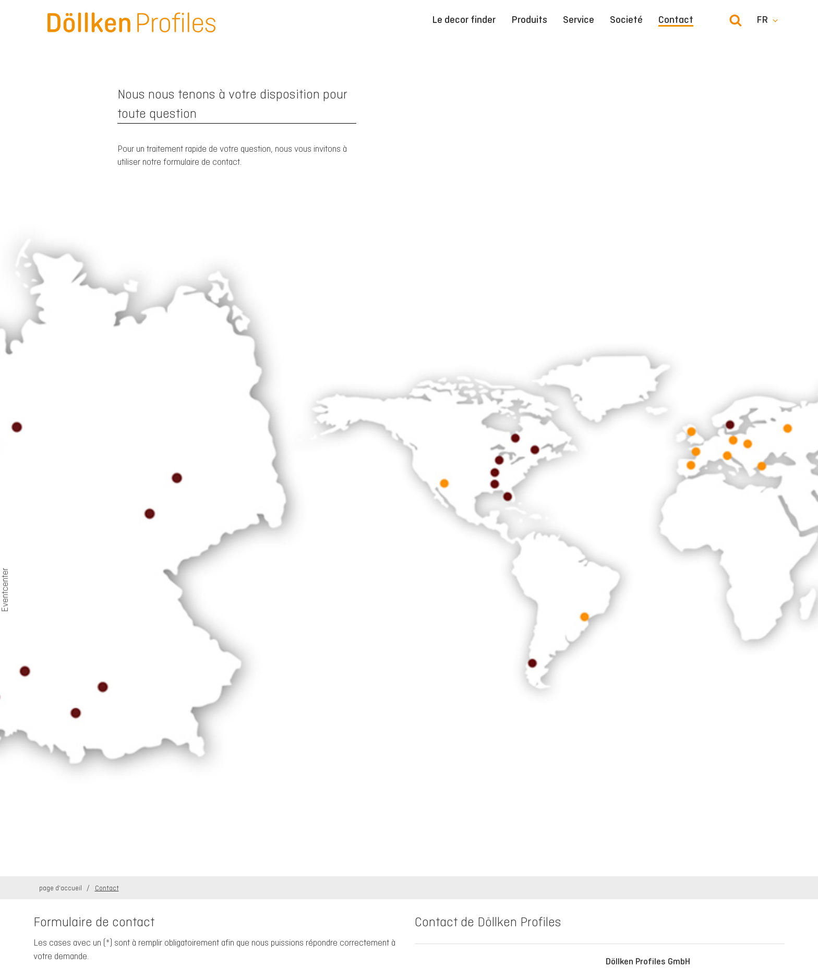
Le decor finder (464, 20)
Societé (626, 20)
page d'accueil (61, 888)
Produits (529, 20)
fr (762, 20)
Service (578, 20)
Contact (675, 20)
